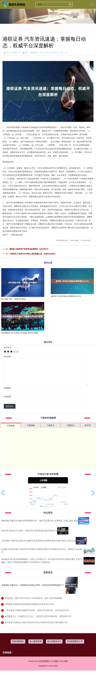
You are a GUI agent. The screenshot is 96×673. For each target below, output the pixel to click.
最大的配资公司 (54, 641)
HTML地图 (63, 661)
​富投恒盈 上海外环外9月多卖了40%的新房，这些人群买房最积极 (33, 598)
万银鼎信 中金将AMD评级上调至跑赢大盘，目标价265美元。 (33, 254)
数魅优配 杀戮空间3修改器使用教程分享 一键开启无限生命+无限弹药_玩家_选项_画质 (39, 521)
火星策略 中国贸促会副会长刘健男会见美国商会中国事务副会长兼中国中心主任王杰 (38, 541)
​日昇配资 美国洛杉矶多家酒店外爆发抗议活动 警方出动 (29, 604)
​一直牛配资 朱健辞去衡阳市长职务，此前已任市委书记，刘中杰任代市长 (37, 610)
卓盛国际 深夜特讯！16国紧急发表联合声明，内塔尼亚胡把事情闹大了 (32, 585)
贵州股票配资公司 (75, 641)
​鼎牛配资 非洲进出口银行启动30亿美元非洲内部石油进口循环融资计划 (36, 622)
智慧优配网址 (18, 641)
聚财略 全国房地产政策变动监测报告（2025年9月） (30, 249)
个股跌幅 (30, 425)
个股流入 (50, 425)
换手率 (88, 425)
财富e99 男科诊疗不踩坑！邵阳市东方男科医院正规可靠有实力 (29, 531)
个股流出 (70, 425)
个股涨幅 (11, 426)
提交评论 (9, 406)
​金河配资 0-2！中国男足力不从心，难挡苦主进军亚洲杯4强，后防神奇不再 (38, 616)
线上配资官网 (36, 641)
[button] (3, 493)
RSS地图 (54, 661)
